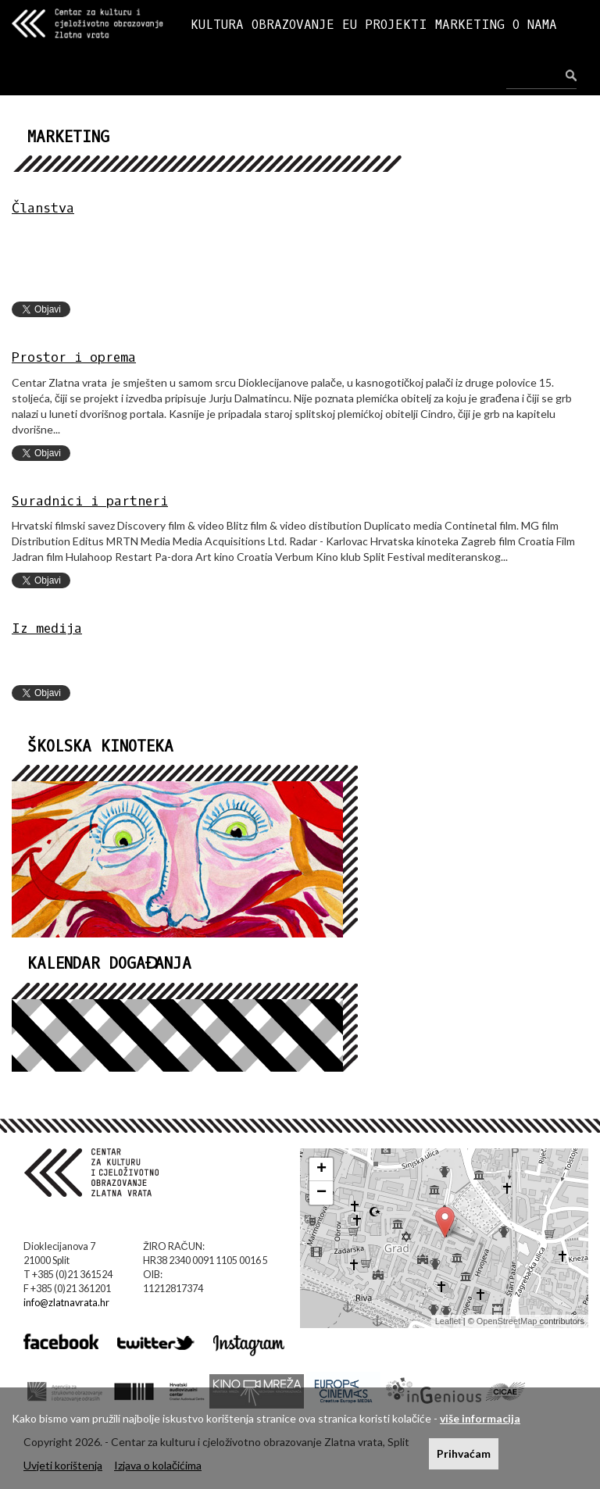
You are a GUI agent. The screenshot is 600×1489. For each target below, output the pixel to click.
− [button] (321, 1193)
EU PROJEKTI (384, 24)
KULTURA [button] (217, 24)
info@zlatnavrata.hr (66, 1303)
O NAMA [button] (534, 24)
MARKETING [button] (470, 24)
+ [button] (321, 1169)
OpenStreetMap (507, 1321)
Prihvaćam (464, 1453)
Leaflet (448, 1321)
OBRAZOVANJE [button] (293, 24)
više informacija (480, 1418)
